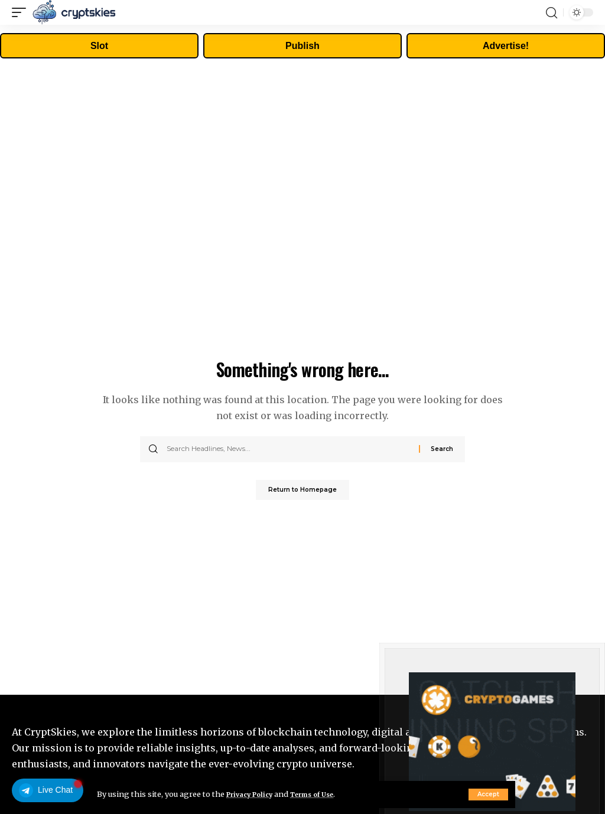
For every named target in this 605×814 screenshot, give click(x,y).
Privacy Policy (254, 794)
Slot (99, 46)
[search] (551, 12)
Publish (302, 46)
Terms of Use (325, 794)
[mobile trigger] (22, 12)
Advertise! (506, 46)
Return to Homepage (302, 491)
